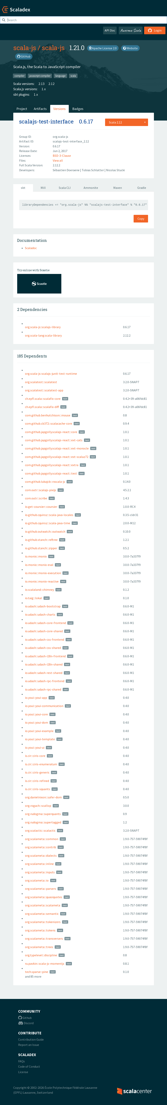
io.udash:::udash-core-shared (44, 631)
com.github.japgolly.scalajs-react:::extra (51, 465)
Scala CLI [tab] (65, 188)
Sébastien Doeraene (66, 170)
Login (155, 30)
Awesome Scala (130, 30)
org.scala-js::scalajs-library (43, 327)
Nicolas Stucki (115, 170)
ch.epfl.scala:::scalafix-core (43, 399)
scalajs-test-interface (46, 121)
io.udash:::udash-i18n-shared (44, 664)
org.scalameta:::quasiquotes (43, 897)
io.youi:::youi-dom (36, 722)
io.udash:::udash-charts (40, 614)
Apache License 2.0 (103, 48)
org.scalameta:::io (37, 880)
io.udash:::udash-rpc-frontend (44, 681)
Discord (26, 1023)
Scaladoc (31, 248)
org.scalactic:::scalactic (40, 830)
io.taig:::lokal (33, 598)
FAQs (21, 1061)
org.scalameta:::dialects (41, 855)
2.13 (41, 83)
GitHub (23, 56)
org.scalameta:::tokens (40, 930)
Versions (59, 108)
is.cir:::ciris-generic (37, 772)
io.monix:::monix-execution (43, 573)
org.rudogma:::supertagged (43, 822)
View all (58, 160)
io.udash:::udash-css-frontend (44, 639)
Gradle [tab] (141, 188)
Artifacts (40, 108)
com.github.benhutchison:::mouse (47, 415)
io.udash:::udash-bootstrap (43, 606)
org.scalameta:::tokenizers (43, 922)
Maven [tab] (117, 188)
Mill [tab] (43, 188)
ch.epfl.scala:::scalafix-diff (42, 407)
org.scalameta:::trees (39, 947)
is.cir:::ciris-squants (37, 789)
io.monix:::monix (36, 556)
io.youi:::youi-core (36, 714)
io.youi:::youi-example (39, 731)
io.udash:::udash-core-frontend (45, 623)
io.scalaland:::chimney (39, 590)
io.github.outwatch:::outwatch (45, 531)
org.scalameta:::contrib (40, 847)
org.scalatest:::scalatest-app (44, 390)
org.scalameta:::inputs (40, 872)
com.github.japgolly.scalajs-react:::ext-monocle (57, 448)
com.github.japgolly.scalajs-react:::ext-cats (53, 440)
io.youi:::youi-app (36, 698)
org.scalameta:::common (41, 839)
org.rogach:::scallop (38, 806)
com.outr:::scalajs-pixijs (40, 490)
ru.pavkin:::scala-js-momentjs (44, 963)
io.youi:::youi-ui (34, 747)
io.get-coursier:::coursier (41, 507)
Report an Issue (28, 1045)
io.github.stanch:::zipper (41, 548)
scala (73, 75)
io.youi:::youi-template (40, 739)
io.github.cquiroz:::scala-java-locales (49, 515)
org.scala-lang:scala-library (43, 335)
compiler (19, 75)
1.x (44, 89)
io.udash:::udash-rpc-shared (43, 689)
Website (130, 48)
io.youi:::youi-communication (44, 706)
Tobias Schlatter (93, 170)
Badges (77, 108)
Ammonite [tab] (91, 188)
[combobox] (126, 122)
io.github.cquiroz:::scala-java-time (47, 523)
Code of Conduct (29, 1066)
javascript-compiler (39, 75)
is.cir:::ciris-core (35, 756)
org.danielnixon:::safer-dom (43, 797)
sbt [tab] (23, 188)
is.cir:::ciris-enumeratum (41, 764)
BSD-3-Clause (62, 156)
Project (21, 108)
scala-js (24, 47)
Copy (141, 219)
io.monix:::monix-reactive (42, 581)
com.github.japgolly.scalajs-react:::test (51, 473)
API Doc (110, 30)
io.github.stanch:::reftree (41, 540)
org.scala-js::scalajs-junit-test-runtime (51, 374)
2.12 (51, 83)
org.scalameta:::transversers (44, 938)
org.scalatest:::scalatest (41, 382)
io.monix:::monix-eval (39, 565)
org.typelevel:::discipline (41, 955)
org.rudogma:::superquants (43, 814)
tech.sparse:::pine (36, 972)
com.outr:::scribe (36, 498)
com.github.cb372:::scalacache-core (48, 423)
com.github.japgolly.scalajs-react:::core (51, 432)
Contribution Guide (31, 1039)
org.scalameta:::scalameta (42, 905)
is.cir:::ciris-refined (37, 781)
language (60, 75)
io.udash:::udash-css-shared (43, 648)
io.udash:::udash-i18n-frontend (45, 656)
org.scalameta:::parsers (40, 889)
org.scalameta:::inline (39, 864)
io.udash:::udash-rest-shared (43, 673)
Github (25, 1018)
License (23, 1072)
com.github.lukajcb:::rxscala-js (45, 482)
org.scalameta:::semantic (42, 914)
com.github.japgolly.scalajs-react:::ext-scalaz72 (56, 457)
